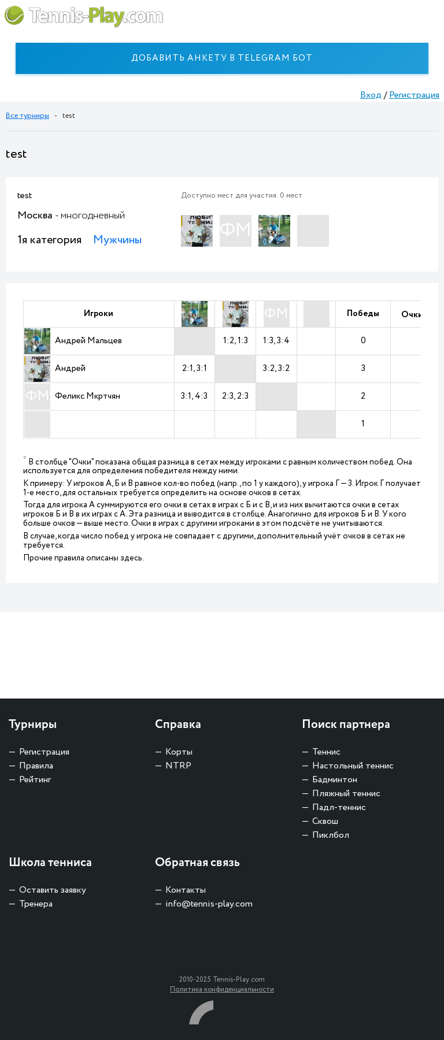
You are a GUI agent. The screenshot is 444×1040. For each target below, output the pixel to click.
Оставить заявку (52, 890)
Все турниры (27, 115)
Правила (36, 765)
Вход (371, 95)
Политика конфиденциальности (222, 989)
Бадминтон (334, 779)
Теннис (326, 752)
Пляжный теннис (346, 793)
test (24, 195)
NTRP (178, 765)
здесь (131, 558)
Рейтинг (35, 779)
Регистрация (414, 95)
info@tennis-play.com (209, 904)
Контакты (185, 890)
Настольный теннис (353, 765)
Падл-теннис (339, 807)
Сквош (325, 821)
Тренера (36, 904)
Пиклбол (330, 835)
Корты (179, 752)
